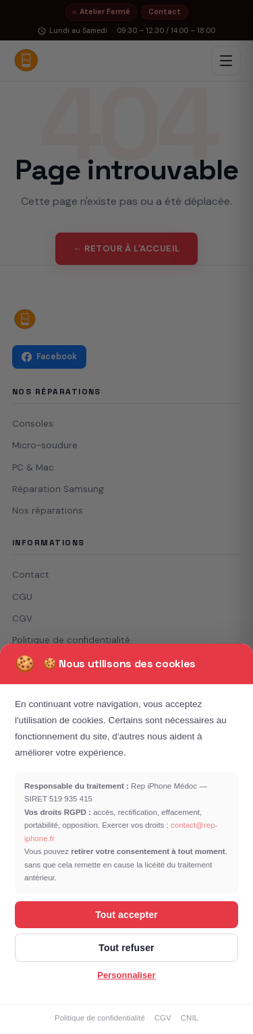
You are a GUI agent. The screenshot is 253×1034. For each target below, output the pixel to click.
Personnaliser (126, 975)
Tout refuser (126, 947)
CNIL (189, 1018)
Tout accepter (126, 914)
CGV (162, 1018)
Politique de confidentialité (100, 1018)
